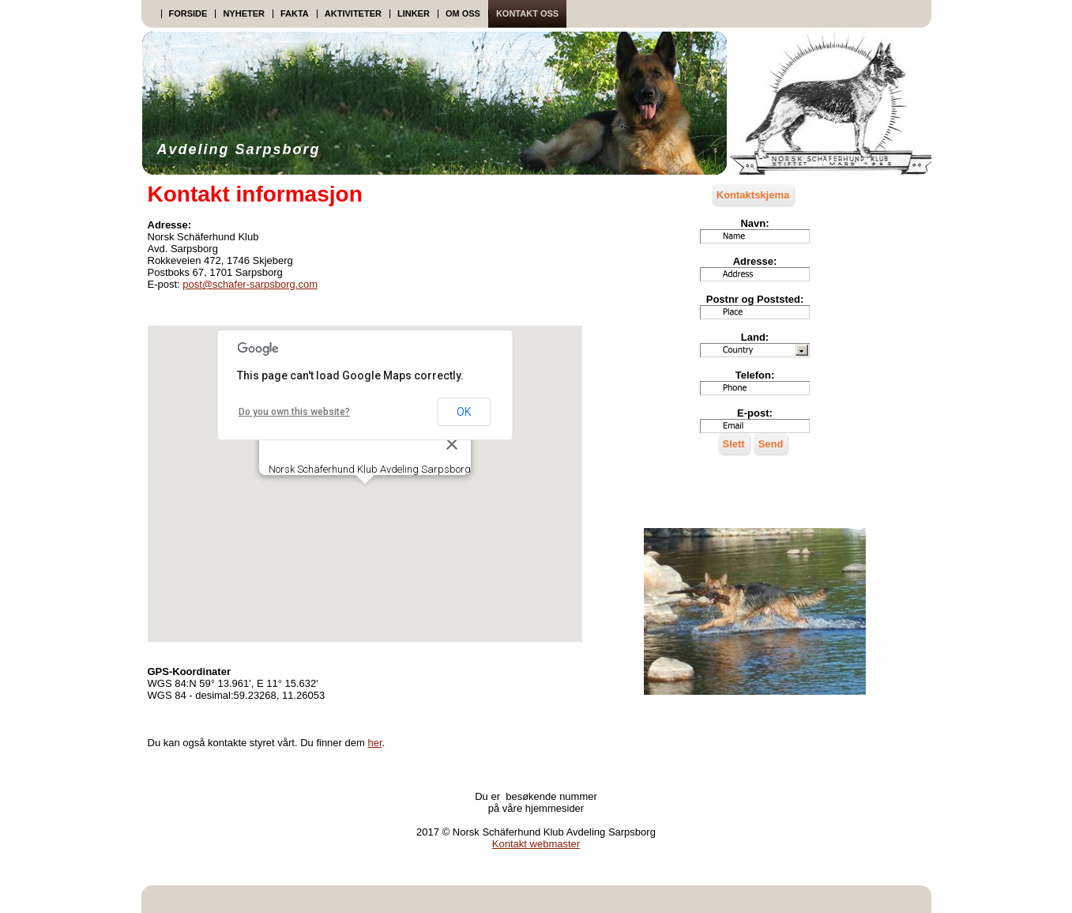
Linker (413, 13)
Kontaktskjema (753, 195)
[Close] (452, 444)
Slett (734, 444)
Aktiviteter (353, 13)
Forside (188, 13)
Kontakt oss (527, 13)
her (374, 743)
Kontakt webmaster (536, 844)
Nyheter (244, 13)
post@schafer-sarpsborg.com (250, 284)
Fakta (294, 13)
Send (771, 444)
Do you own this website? (294, 411)
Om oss (463, 13)
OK (464, 412)
